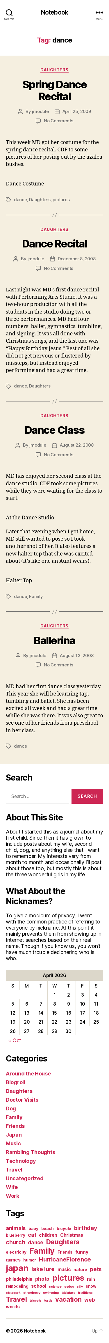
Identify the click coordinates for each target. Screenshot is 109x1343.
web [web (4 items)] (89, 1300)
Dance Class (55, 430)
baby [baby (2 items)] (33, 1228)
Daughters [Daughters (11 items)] (63, 1242)
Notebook (54, 12)
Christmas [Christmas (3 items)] (71, 1235)
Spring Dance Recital (54, 90)
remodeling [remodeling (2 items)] (17, 1286)
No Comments (58, 120)
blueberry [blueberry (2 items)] (15, 1235)
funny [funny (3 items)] (81, 1252)
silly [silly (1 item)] (80, 1287)
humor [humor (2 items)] (29, 1260)
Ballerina (54, 640)
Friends (15, 1126)
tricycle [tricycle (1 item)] (35, 1301)
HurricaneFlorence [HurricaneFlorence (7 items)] (65, 1259)
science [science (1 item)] (55, 1287)
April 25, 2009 (76, 111)
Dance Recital (54, 243)
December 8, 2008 (77, 258)
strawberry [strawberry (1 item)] (31, 1293)
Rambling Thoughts (30, 1152)
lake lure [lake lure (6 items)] (43, 1269)
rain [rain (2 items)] (91, 1279)
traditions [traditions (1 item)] (85, 1293)
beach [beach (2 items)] (47, 1228)
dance (20, 199)
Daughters (54, 69)
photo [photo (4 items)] (42, 1279)
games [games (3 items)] (13, 1260)
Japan (14, 1135)
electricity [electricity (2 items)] (16, 1252)
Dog (11, 1108)
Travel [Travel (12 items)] (16, 1299)
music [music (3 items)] (64, 1269)
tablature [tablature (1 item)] (68, 1293)
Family (36, 596)
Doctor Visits (22, 1100)
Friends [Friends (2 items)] (65, 1252)
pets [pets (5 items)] (95, 1269)
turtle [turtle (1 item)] (48, 1301)
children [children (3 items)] (48, 1235)
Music (13, 1143)
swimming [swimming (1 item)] (51, 1293)
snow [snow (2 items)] (91, 1286)
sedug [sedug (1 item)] (69, 1287)
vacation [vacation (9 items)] (68, 1299)
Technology (21, 1161)
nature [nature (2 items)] (80, 1269)
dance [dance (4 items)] (35, 1242)
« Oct (14, 1040)
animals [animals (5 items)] (16, 1228)
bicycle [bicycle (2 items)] (64, 1228)
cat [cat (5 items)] (32, 1234)
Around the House (28, 1073)
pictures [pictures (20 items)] (68, 1278)
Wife (12, 1187)
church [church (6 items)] (15, 1242)
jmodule (40, 111)
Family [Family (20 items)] (42, 1251)
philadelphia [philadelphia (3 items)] (19, 1279)
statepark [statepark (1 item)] (13, 1293)
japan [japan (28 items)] (17, 1268)
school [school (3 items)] (38, 1286)
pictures (61, 199)
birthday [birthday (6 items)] (85, 1228)
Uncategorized (25, 1178)
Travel (14, 1170)
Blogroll (15, 1082)
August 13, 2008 (76, 655)
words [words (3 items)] (13, 1307)
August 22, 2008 (77, 445)
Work (12, 1196)
